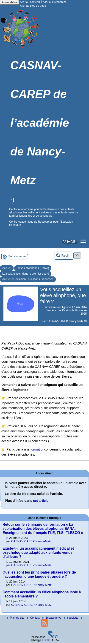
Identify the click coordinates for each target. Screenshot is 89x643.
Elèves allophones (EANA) (33, 268)
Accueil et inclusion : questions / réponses (27, 279)
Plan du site (16, 617)
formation (37, 449)
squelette (71, 617)
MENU (70, 241)
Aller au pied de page (33, 5)
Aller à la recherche (55, 2)
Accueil (6, 268)
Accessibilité (9, 2)
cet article (40, 500)
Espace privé (52, 617)
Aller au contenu (30, 2)
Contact (33, 617)
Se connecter (17, 256)
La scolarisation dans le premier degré (25, 273)
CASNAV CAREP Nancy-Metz (65, 321)
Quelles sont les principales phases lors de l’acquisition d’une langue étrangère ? (39, 574)
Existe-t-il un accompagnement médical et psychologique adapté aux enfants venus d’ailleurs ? (38, 552)
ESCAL (46, 640)
